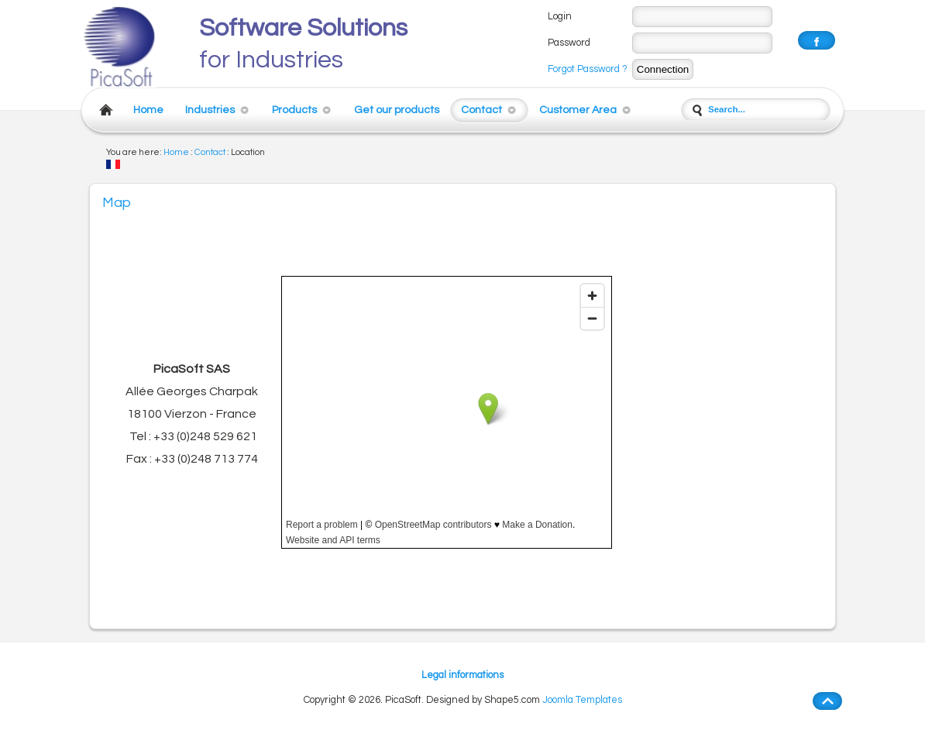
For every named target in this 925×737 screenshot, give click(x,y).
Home (148, 109)
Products (294, 109)
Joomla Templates (582, 700)
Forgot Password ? (588, 69)
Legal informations (462, 675)
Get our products (396, 109)
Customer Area (578, 109)
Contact (481, 109)
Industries (210, 109)
